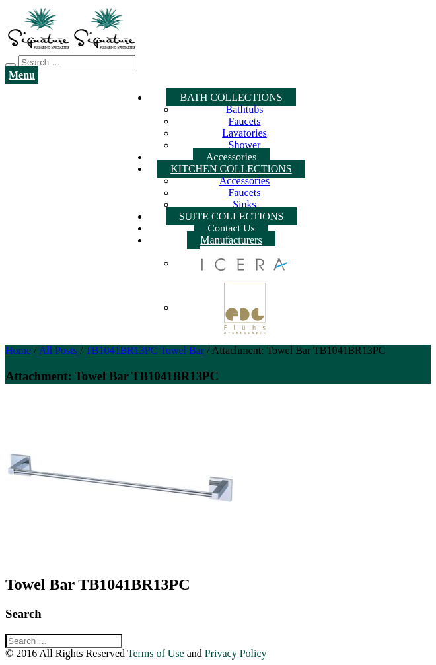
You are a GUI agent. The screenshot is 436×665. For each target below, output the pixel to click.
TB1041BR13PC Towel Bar (144, 350)
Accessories (231, 156)
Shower (245, 145)
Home (18, 350)
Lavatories (244, 133)
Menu (22, 75)
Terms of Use (155, 653)
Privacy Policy (236, 653)
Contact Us (231, 228)
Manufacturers (231, 240)
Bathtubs (245, 109)
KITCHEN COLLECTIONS (231, 168)
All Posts (58, 350)
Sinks (244, 204)
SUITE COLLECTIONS (231, 216)
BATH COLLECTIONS (231, 97)
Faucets (245, 121)
